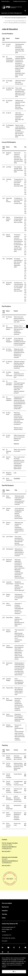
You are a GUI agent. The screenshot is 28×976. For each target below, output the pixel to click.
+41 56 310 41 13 (6, 848)
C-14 (15, 472)
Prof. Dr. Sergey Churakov (10, 843)
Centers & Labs (5, 1)
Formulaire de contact (8, 938)
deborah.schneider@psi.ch (10, 861)
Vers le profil (6, 851)
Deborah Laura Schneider (10, 857)
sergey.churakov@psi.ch (9, 846)
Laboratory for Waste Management (11, 13)
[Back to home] (11, 7)
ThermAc (16, 443)
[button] (27, 326)
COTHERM (17, 478)
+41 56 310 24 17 (7, 862)
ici (7, 966)
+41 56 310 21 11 (6, 935)
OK (13, 971)
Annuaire (4, 941)
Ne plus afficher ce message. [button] (17, 22)
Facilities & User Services (19, 1)
